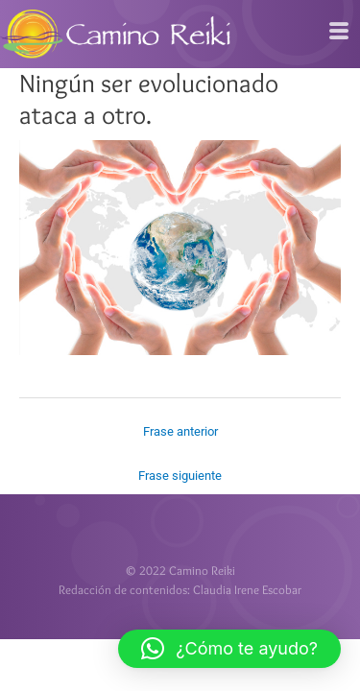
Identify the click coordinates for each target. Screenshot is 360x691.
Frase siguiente (180, 475)
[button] (229, 649)
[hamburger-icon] (338, 31)
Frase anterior (180, 431)
